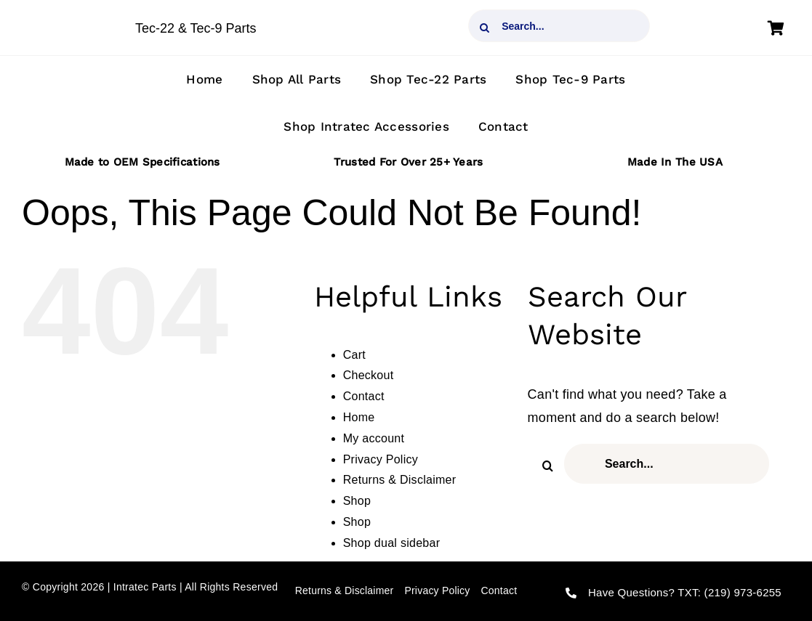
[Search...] (559, 25)
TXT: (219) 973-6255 (729, 592)
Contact (364, 396)
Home (359, 417)
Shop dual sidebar (392, 543)
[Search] (484, 28)
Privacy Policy (380, 459)
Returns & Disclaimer (400, 480)
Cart (354, 355)
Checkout (368, 375)
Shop (357, 501)
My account (374, 438)
